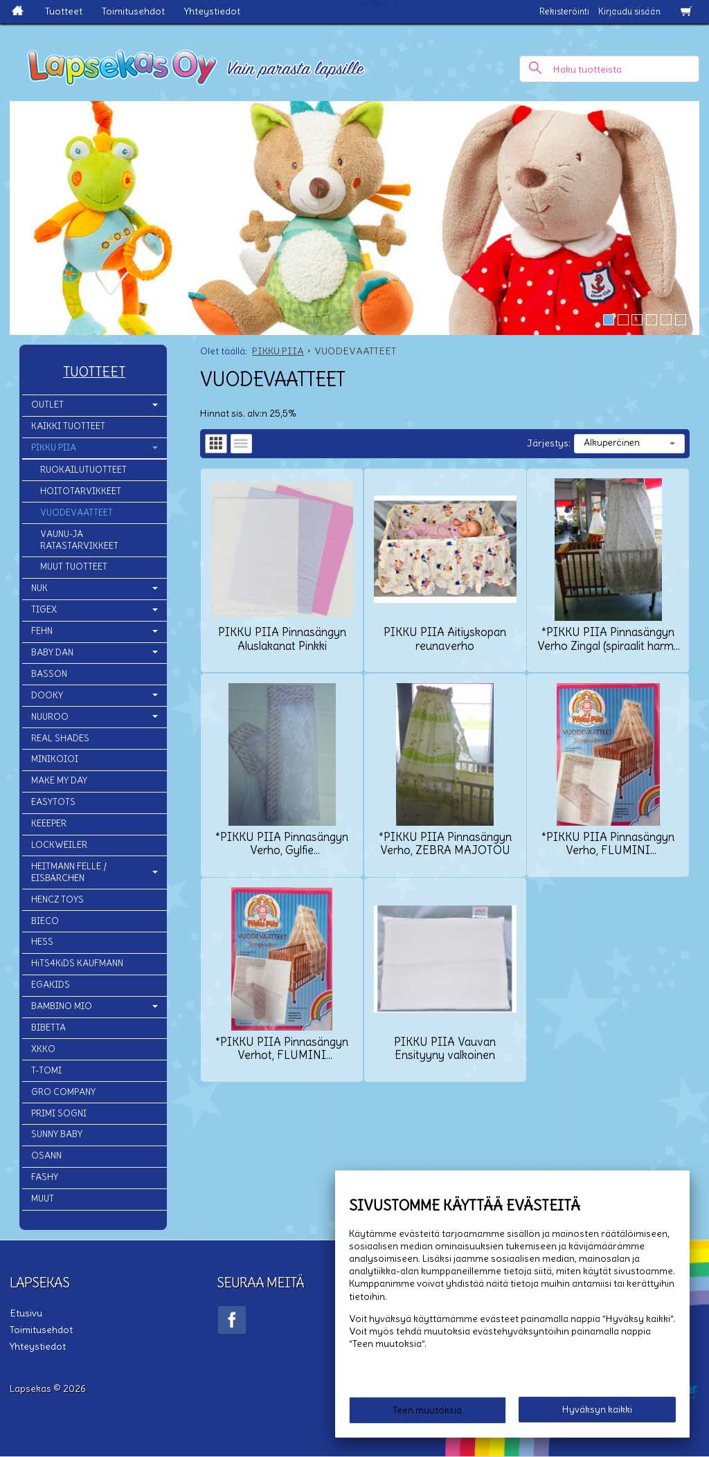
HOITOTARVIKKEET (80, 491)
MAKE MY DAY (59, 780)
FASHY (44, 1177)
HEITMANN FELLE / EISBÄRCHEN (69, 872)
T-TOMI (46, 1070)
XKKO (43, 1049)
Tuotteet (63, 11)
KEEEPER (48, 823)
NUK (39, 588)
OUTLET (47, 404)
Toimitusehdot (133, 11)
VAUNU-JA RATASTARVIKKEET (79, 540)
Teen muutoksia (427, 1410)
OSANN (46, 1155)
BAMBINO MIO (61, 1006)
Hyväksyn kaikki (597, 1409)
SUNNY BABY (56, 1134)
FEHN (42, 631)
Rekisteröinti (564, 11)
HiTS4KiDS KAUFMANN (77, 963)
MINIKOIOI (54, 759)
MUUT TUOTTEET (73, 566)
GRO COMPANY (63, 1092)
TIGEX (44, 609)
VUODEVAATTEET (76, 512)
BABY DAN (52, 652)
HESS (42, 942)
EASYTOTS (53, 802)
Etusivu (26, 1313)
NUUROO (50, 717)
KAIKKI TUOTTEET (68, 426)
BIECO (45, 921)
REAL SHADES (60, 738)
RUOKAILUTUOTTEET (83, 470)
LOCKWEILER (59, 845)
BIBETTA (48, 1027)
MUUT (42, 1198)
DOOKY (47, 695)
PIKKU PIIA (53, 447)
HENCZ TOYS (57, 899)
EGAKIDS (50, 984)
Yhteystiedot (212, 11)
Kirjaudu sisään (629, 11)
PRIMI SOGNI (59, 1113)
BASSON (49, 674)
